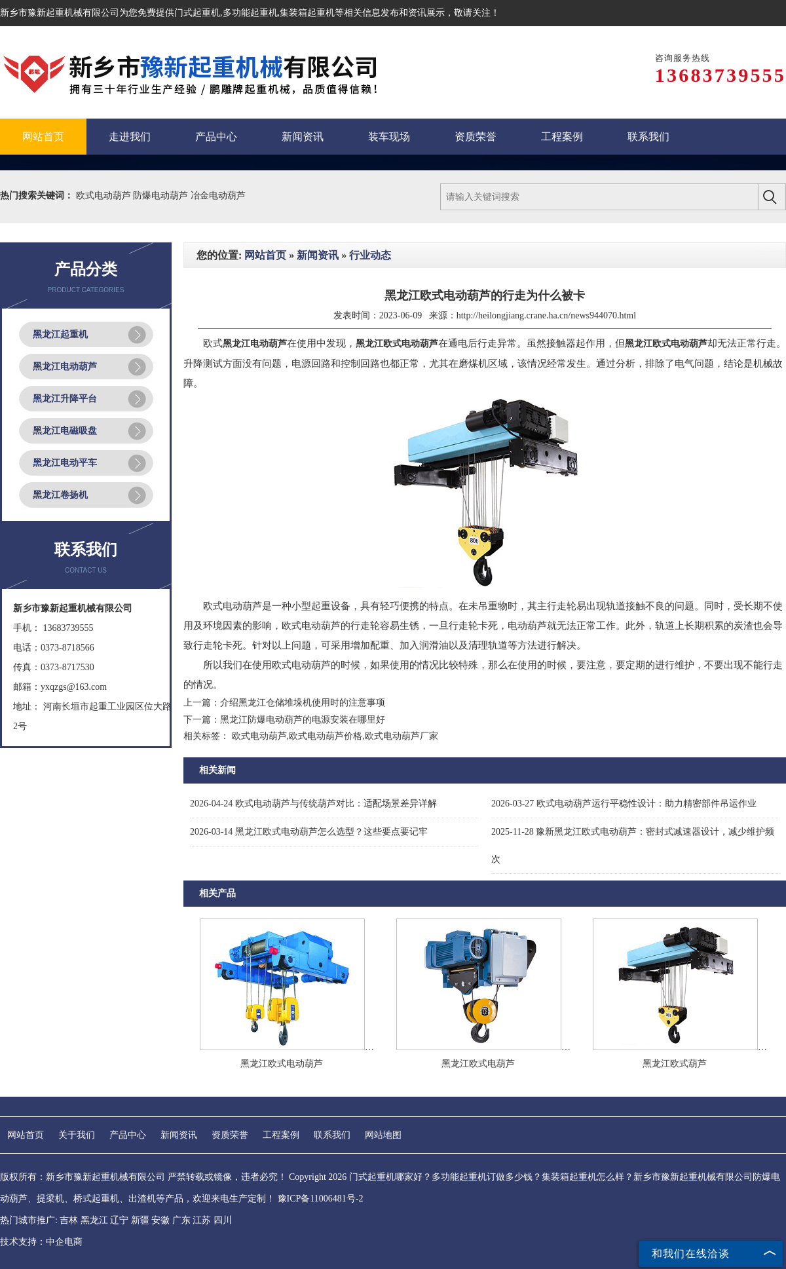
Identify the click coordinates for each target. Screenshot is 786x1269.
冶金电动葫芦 (218, 195)
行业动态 (370, 255)
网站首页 (265, 255)
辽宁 (119, 1220)
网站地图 (383, 1135)
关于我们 (76, 1135)
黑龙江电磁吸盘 (65, 431)
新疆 (140, 1220)
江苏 (202, 1220)
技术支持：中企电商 (41, 1242)
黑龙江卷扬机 (60, 495)
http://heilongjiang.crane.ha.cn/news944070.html (547, 315)
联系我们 (332, 1135)
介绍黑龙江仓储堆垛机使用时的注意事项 (302, 703)
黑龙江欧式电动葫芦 (281, 1064)
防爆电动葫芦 (162, 195)
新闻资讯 (318, 255)
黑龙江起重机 (60, 334)
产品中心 (127, 1135)
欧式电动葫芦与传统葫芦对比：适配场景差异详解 (313, 803)
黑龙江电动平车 (65, 463)
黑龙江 (94, 1220)
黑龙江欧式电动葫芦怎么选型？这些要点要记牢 (309, 832)
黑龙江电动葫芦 (65, 366)
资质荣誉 (230, 1135)
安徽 (160, 1220)
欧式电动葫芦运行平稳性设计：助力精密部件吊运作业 (624, 803)
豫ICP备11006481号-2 (321, 1198)
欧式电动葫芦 (105, 195)
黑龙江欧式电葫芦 (478, 1064)
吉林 (69, 1220)
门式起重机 (197, 13)
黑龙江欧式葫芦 (675, 1064)
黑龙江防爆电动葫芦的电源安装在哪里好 (302, 720)
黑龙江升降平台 (65, 399)
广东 (181, 1220)
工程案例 (281, 1135)
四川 (223, 1220)
